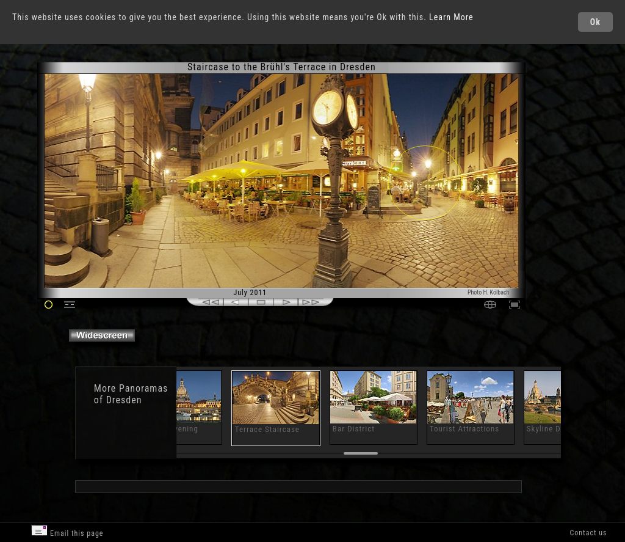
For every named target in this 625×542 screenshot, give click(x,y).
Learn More (451, 17)
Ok (595, 22)
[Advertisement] (575, 165)
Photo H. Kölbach (489, 292)
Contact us (588, 533)
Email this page (67, 531)
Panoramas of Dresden (131, 394)
